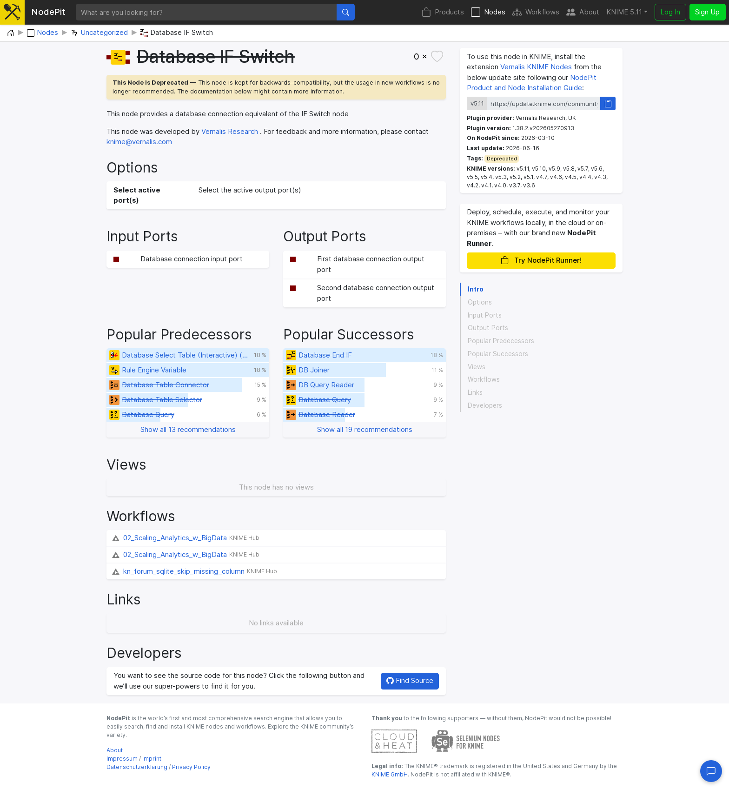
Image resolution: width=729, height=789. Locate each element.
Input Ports (485, 315)
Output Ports (488, 328)
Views (476, 367)
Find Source (409, 680)
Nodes (488, 12)
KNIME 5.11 (624, 11)
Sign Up (707, 11)
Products (443, 12)
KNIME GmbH (389, 774)
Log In (670, 11)
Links (475, 392)
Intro (476, 289)
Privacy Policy (191, 766)
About (582, 12)
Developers (485, 405)
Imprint (151, 758)
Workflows (535, 12)
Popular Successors (498, 354)
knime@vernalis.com (139, 141)
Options (480, 302)
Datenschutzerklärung (136, 766)
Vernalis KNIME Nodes (536, 66)
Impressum (122, 758)
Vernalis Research (229, 131)
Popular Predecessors (501, 341)
